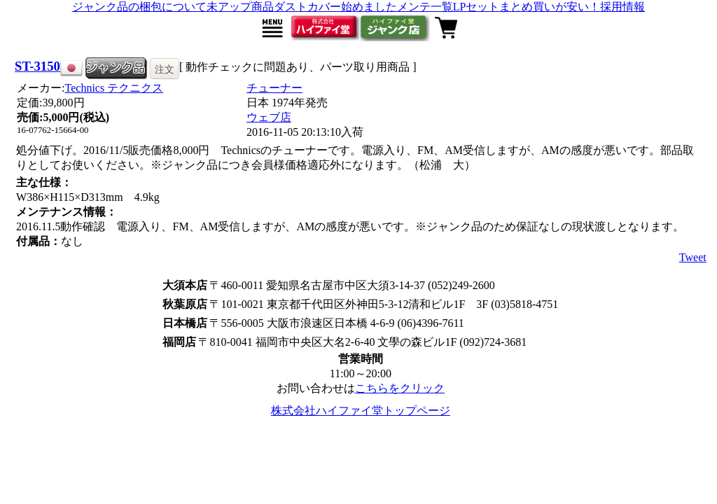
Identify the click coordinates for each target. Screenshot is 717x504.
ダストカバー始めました (335, 7)
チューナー (274, 88)
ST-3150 (37, 66)
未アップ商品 (240, 7)
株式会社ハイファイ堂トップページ (360, 410)
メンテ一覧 (425, 7)
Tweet (692, 257)
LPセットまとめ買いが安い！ (527, 7)
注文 (164, 69)
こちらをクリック (400, 388)
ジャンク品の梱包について (139, 7)
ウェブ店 (268, 117)
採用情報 (622, 7)
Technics (114, 88)
